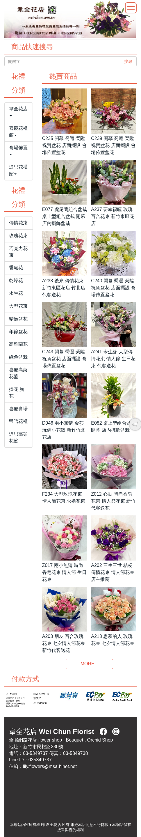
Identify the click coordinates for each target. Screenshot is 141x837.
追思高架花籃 (18, 437)
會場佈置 (18, 150)
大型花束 (18, 306)
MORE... (89, 663)
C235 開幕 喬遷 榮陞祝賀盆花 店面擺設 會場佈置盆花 (64, 145)
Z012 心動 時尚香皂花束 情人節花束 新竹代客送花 (113, 501)
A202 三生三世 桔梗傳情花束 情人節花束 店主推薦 (112, 572)
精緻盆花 (18, 318)
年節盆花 (18, 331)
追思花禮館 (18, 170)
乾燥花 (16, 280)
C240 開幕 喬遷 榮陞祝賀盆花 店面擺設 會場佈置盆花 (113, 287)
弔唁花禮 (18, 421)
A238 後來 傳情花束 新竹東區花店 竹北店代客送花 (63, 287)
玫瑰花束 (18, 235)
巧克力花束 (18, 252)
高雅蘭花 (18, 344)
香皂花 (16, 267)
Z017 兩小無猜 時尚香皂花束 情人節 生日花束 (64, 572)
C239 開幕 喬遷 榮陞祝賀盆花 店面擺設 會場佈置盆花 (113, 145)
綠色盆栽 (18, 356)
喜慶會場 (18, 408)
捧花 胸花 (16, 392)
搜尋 (128, 61)
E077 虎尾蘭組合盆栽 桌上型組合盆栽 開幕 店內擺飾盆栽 (64, 216)
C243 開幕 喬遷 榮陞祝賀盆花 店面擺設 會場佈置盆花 (64, 358)
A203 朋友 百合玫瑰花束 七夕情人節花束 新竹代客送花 (63, 643)
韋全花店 (18, 111)
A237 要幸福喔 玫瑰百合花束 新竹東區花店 (112, 216)
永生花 (16, 293)
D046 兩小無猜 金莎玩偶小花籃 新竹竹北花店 (63, 430)
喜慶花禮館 (18, 131)
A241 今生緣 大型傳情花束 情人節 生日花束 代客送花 (113, 358)
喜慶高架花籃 (18, 373)
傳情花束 (18, 222)
